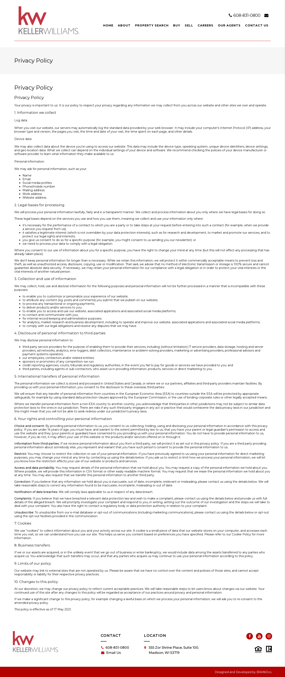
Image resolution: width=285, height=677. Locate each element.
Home (108, 25)
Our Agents (229, 25)
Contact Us (256, 25)
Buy (176, 25)
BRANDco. (264, 672)
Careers (205, 25)
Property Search (152, 25)
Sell (189, 25)
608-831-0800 (245, 15)
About (124, 25)
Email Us (111, 652)
